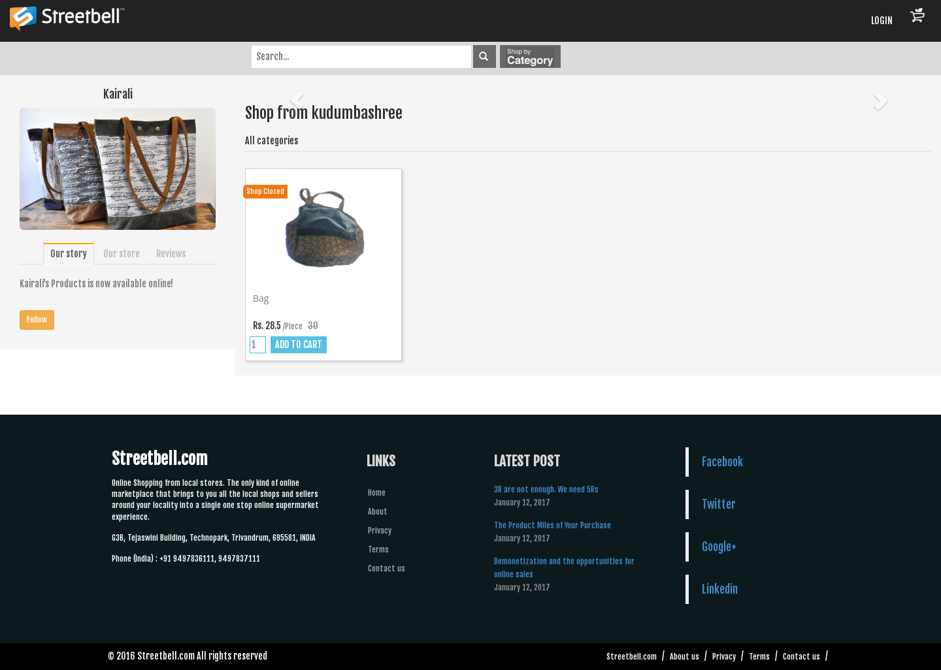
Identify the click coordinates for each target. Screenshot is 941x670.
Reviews (171, 253)
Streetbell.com (631, 657)
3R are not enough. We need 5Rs (546, 489)
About (378, 512)
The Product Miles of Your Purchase (552, 525)
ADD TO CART (298, 344)
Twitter (719, 504)
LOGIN (882, 20)
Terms (378, 549)
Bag (261, 298)
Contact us (386, 568)
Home (377, 493)
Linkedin (720, 589)
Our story (68, 253)
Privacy (379, 530)
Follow (37, 320)
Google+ (719, 546)
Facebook (722, 462)
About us (684, 657)
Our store (121, 253)
